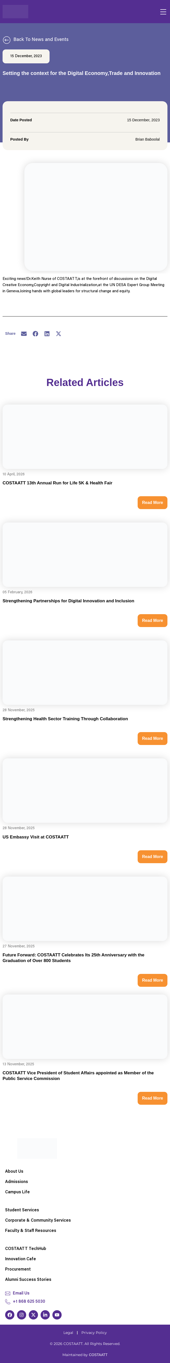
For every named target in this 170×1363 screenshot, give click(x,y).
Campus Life (17, 1192)
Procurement (18, 1269)
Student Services (22, 1210)
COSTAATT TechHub (25, 1249)
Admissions (16, 1182)
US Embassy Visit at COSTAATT (36, 837)
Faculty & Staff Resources (30, 1231)
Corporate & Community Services (38, 1221)
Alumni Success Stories (28, 1280)
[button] (24, 334)
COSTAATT (98, 1355)
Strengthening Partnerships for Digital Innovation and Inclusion (68, 600)
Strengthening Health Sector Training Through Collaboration (65, 718)
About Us (14, 1172)
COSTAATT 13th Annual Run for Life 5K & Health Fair (57, 483)
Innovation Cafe (20, 1259)
